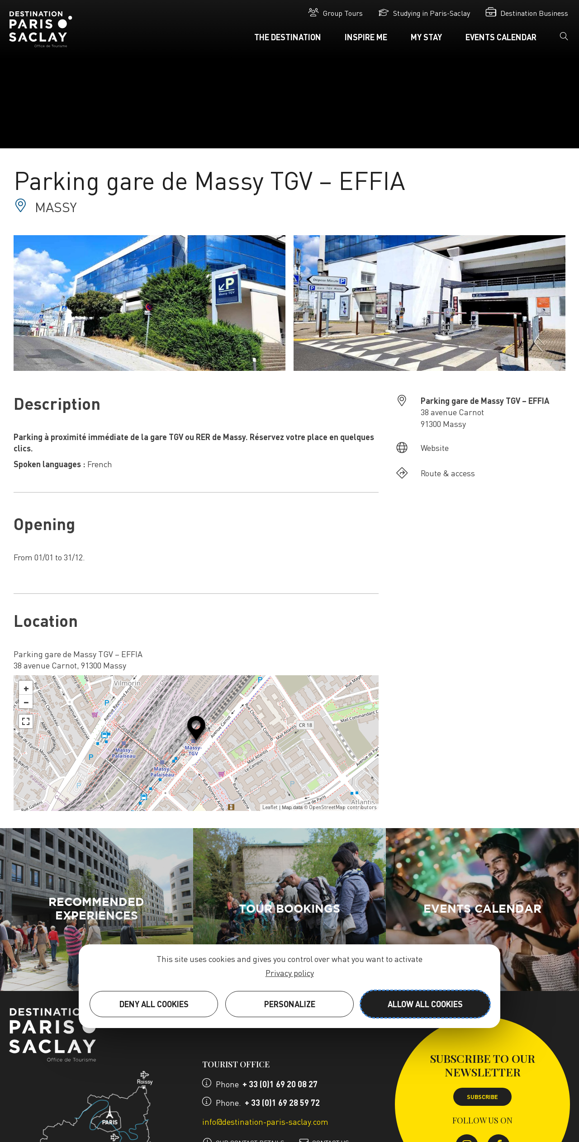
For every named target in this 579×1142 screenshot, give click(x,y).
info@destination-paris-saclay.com (265, 1121)
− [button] (26, 701)
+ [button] (26, 687)
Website (435, 447)
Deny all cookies (154, 1004)
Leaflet (270, 807)
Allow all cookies (425, 1004)
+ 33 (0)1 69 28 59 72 (282, 1102)
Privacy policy (290, 972)
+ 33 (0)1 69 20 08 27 (280, 1084)
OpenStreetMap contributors (342, 807)
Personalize (289, 1004)
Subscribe (482, 1096)
